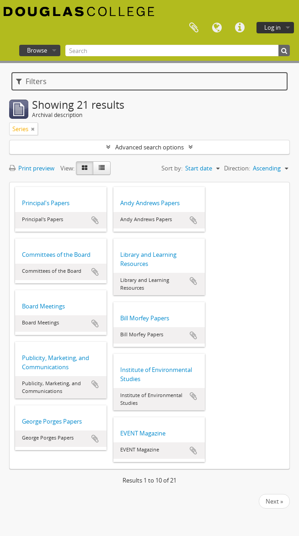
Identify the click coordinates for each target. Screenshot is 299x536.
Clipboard (193, 27)
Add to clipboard (95, 220)
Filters (31, 81)
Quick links (239, 27)
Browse (37, 50)
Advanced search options (149, 147)
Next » (274, 501)
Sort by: (171, 168)
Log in (272, 27)
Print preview (31, 168)
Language (216, 27)
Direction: (237, 168)
